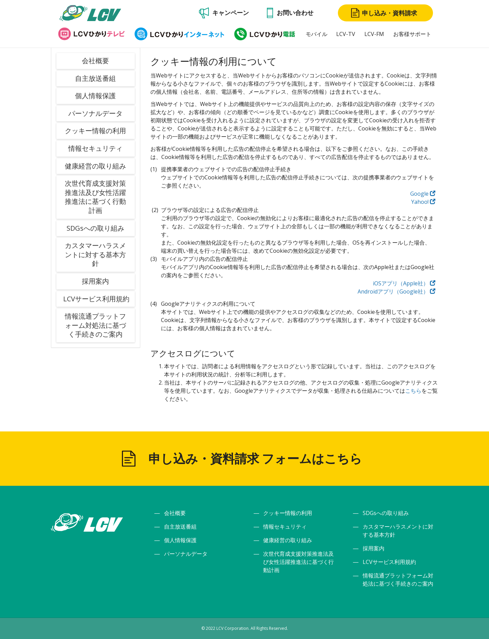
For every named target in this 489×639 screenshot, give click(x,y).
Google (422, 193)
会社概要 (95, 60)
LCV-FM (374, 34)
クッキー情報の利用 (95, 130)
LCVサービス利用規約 (96, 298)
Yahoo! (423, 202)
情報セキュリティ (95, 148)
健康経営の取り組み (95, 166)
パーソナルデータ (95, 113)
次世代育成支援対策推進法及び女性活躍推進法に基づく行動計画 (95, 197)
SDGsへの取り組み (95, 228)
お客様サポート (412, 34)
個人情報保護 (95, 95)
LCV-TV (345, 34)
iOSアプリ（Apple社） (404, 283)
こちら (413, 390)
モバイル (316, 34)
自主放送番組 (95, 78)
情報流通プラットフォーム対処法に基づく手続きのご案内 (95, 325)
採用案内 (95, 281)
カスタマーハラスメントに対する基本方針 (95, 254)
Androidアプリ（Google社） (396, 291)
